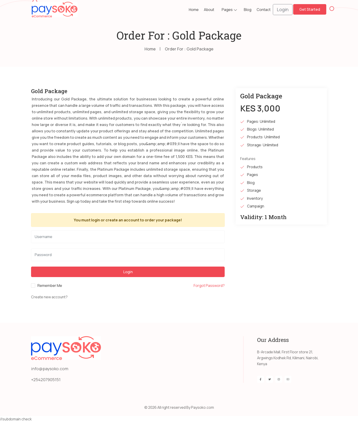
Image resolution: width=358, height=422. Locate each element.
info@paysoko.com (49, 368)
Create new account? (49, 296)
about (209, 9)
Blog (247, 9)
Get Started (309, 9)
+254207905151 (46, 379)
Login (283, 9)
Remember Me (49, 285)
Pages (227, 9)
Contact (264, 9)
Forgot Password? (209, 285)
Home (194, 9)
